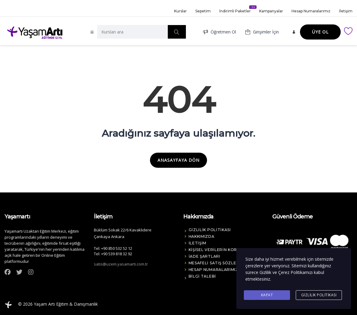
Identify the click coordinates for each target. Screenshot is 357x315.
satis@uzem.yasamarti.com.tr (121, 264)
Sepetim (203, 10)
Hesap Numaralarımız (311, 10)
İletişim (345, 10)
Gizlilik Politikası (319, 295)
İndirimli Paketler (235, 9)
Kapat (267, 295)
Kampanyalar (271, 10)
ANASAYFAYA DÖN (178, 160)
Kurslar (180, 10)
